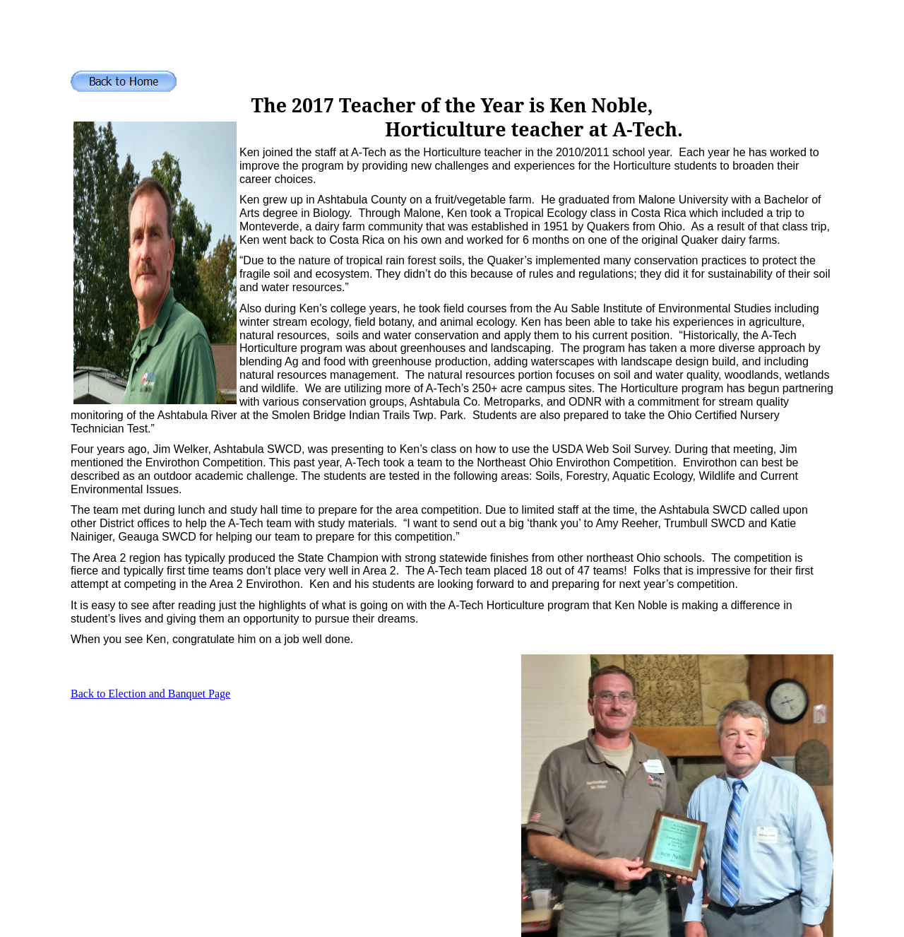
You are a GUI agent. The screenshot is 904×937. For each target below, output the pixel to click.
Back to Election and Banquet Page (150, 694)
